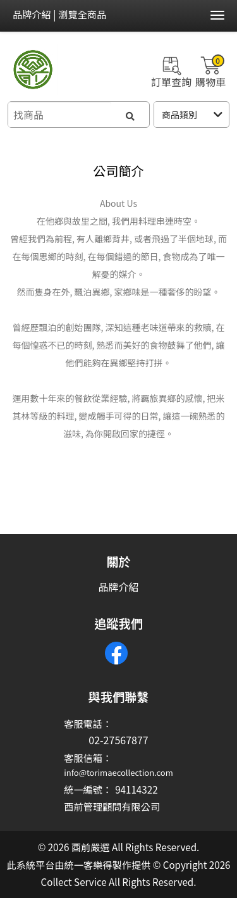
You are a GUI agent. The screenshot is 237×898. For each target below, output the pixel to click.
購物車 (210, 70)
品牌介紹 (32, 14)
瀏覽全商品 (82, 14)
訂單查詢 (171, 70)
